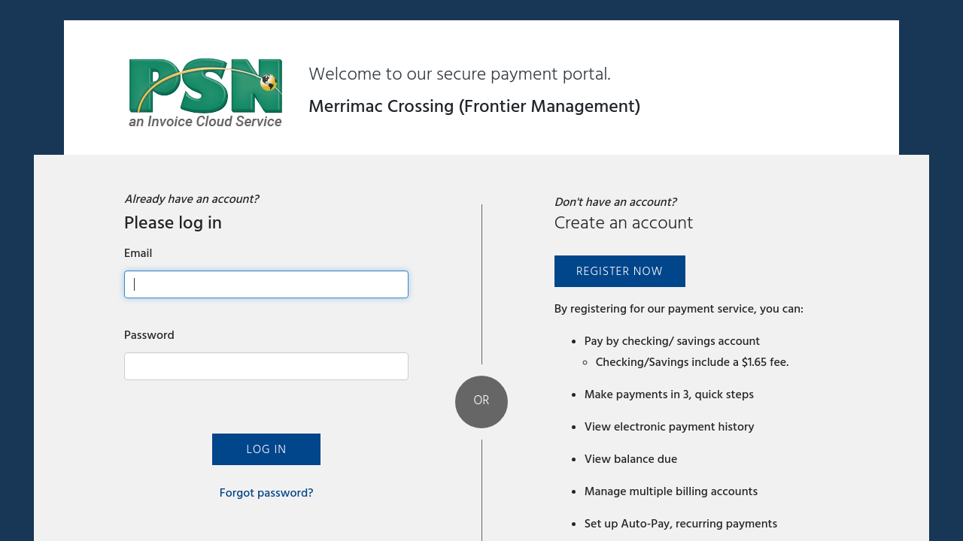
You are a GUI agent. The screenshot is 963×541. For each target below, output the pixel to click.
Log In (266, 449)
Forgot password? (267, 493)
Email (138, 253)
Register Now (619, 271)
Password (149, 335)
